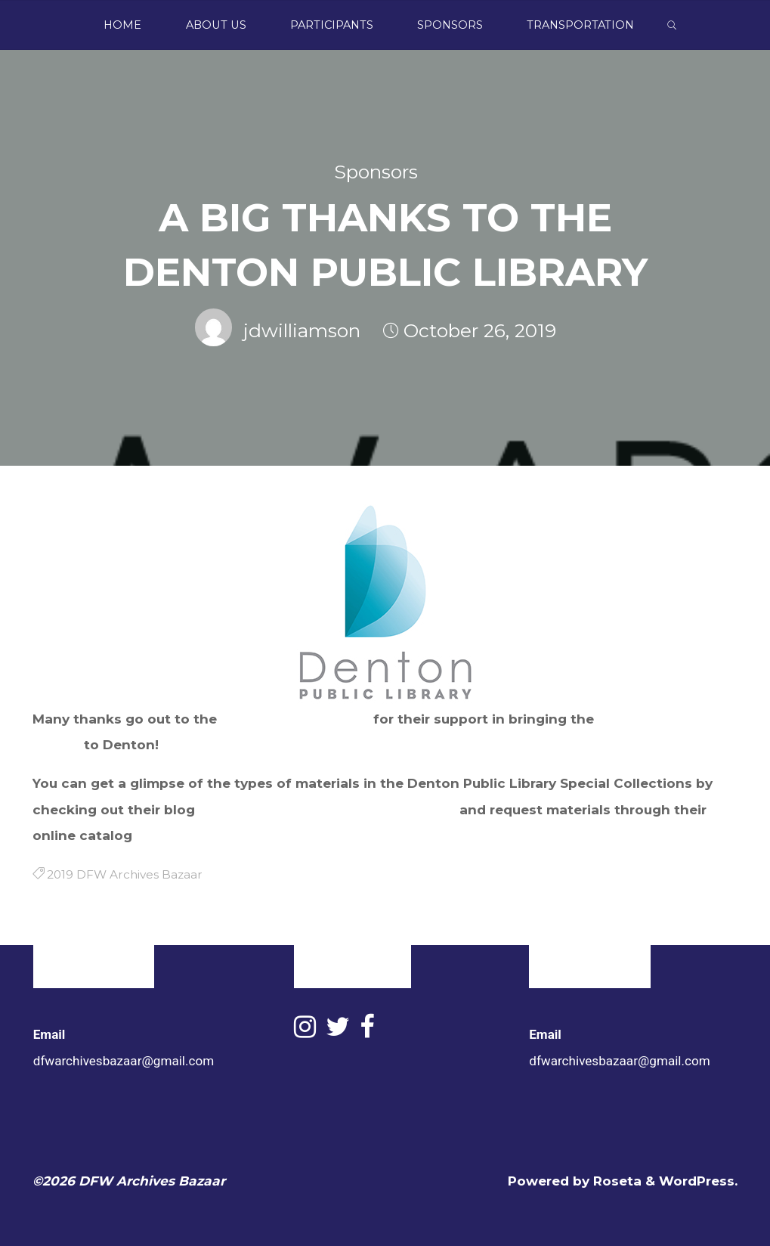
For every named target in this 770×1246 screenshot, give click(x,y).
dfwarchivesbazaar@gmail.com (123, 1060)
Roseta (615, 1181)
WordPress (696, 1181)
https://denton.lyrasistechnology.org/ (265, 835)
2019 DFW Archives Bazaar (125, 874)
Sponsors (376, 171)
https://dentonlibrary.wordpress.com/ (327, 809)
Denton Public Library (295, 719)
